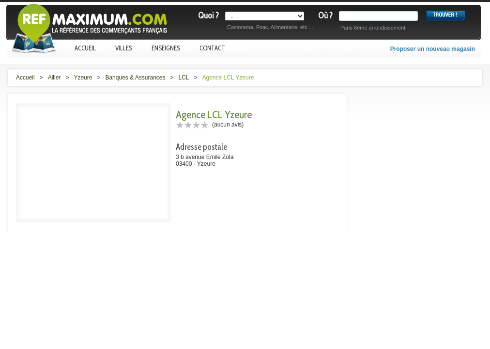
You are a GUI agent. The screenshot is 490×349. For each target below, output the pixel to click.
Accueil (85, 48)
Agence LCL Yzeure (228, 77)
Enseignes (166, 48)
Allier (54, 77)
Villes (123, 48)
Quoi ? (208, 15)
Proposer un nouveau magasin (432, 49)
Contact (212, 48)
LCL (184, 77)
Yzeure (83, 77)
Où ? (325, 15)
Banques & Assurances (135, 77)
